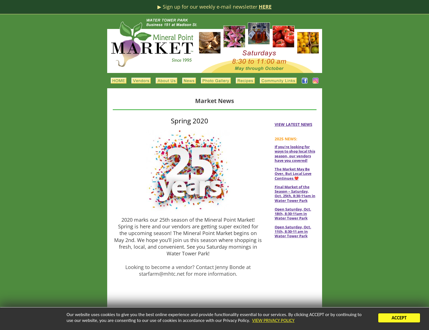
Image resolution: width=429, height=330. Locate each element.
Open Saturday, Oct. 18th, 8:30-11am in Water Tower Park (293, 214)
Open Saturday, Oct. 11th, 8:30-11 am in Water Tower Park (293, 231)
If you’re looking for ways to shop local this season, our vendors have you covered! (295, 153)
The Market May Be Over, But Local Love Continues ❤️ (293, 174)
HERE (265, 6)
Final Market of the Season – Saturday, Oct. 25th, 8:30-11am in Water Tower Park (295, 193)
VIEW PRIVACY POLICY (273, 321)
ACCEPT (399, 319)
